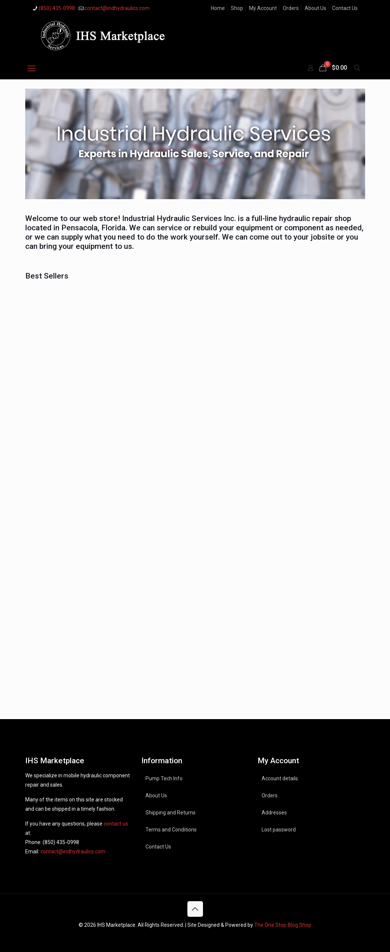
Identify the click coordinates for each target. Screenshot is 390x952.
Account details (280, 778)
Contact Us (345, 8)
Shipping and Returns (170, 813)
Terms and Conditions (171, 830)
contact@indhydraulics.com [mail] (117, 8)
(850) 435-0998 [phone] (57, 8)
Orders (291, 8)
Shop (237, 8)
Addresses (274, 813)
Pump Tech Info (164, 778)
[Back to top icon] (195, 909)
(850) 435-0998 (61, 842)
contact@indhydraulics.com (72, 851)
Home (218, 8)
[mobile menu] (31, 68)
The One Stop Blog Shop (282, 925)
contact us (116, 824)
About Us (315, 8)
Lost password (279, 830)
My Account (263, 8)
